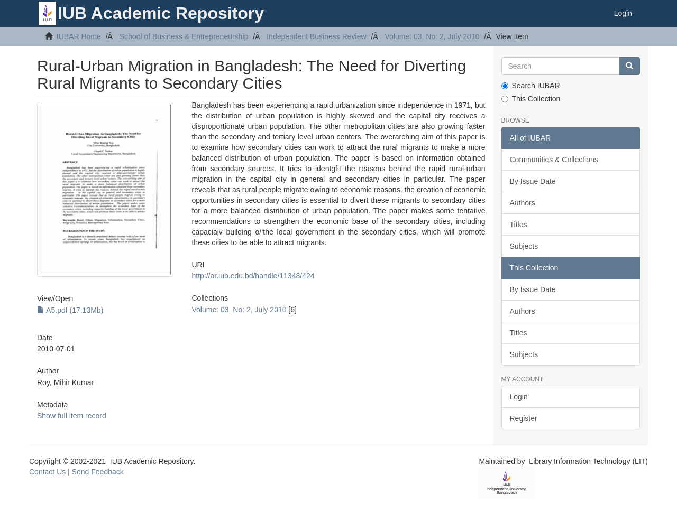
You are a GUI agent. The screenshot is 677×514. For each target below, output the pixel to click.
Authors (522, 203)
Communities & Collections (554, 159)
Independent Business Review (316, 36)
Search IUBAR (530, 85)
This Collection (531, 99)
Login (519, 396)
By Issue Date (533, 181)
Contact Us (47, 472)
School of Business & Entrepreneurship (184, 36)
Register (523, 418)
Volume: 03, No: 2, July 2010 (432, 36)
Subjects (524, 246)
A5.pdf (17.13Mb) (70, 310)
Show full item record (71, 416)
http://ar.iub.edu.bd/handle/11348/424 (252, 276)
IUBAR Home (79, 36)
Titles (518, 224)
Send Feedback (98, 472)
